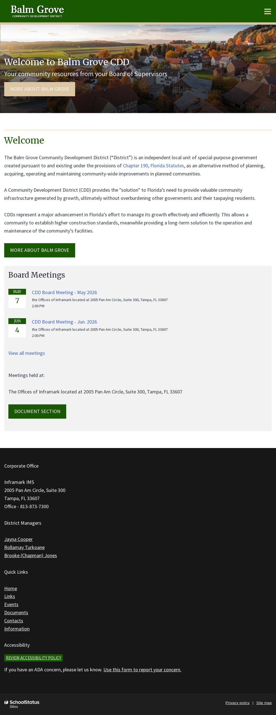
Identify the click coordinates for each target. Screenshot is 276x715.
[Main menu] (267, 11)
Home (10, 588)
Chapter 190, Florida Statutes (153, 165)
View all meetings (26, 353)
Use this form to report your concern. (142, 669)
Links (9, 596)
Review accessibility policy (33, 657)
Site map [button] (264, 703)
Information (17, 628)
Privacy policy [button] (237, 703)
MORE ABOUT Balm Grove (39, 250)
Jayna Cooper (18, 539)
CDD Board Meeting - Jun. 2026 (64, 321)
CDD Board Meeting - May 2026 (64, 292)
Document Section (37, 411)
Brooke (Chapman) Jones (30, 555)
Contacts (13, 620)
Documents (16, 612)
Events (11, 604)
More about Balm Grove (39, 89)
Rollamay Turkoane (24, 547)
